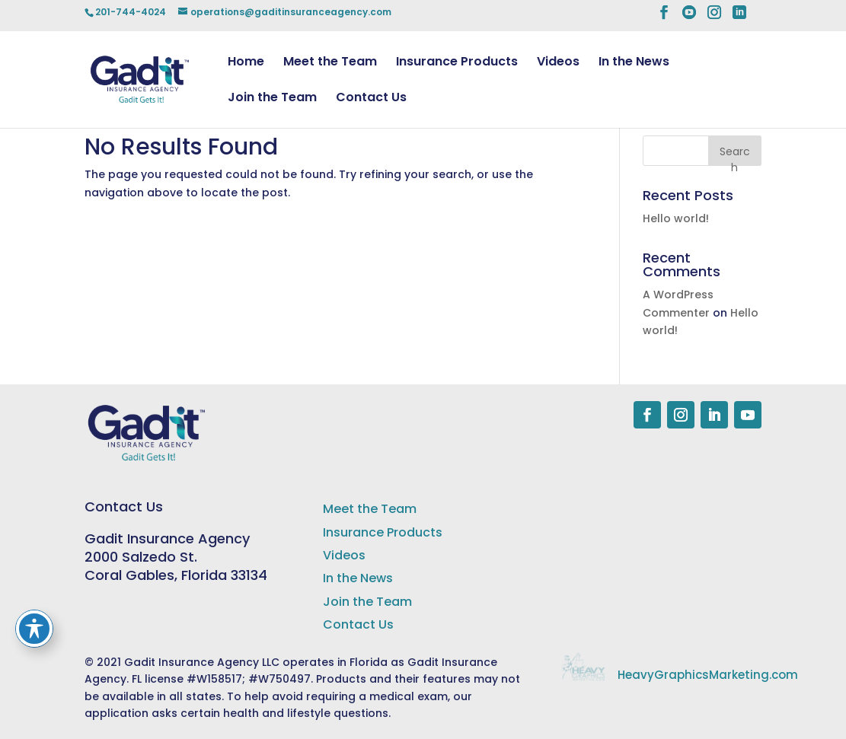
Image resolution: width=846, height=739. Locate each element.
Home (246, 63)
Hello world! (676, 218)
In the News (634, 63)
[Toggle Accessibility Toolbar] (34, 628)
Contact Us (371, 99)
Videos (558, 63)
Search (735, 155)
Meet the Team (330, 63)
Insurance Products (457, 63)
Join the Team (272, 99)
